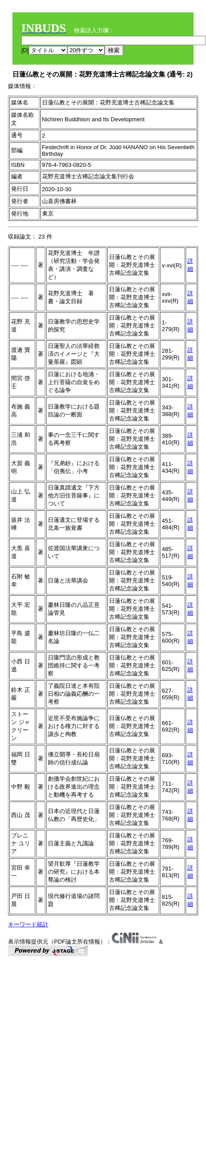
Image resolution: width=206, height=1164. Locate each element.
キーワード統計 (28, 924)
